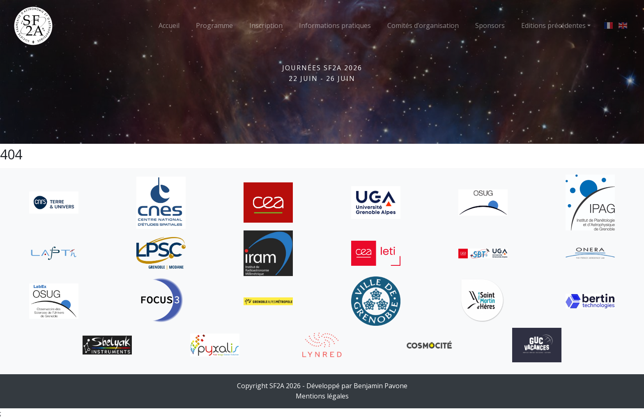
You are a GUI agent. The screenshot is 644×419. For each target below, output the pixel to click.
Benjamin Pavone (380, 385)
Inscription (266, 25)
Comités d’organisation (423, 25)
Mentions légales (322, 396)
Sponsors (490, 25)
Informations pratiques (335, 25)
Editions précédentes (553, 25)
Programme (214, 25)
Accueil (169, 25)
